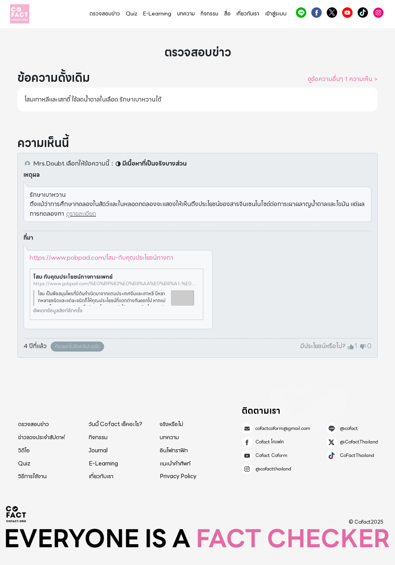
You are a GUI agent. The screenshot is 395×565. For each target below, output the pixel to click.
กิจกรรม (209, 14)
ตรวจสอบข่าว (104, 14)
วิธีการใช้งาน (32, 476)
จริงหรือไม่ (171, 424)
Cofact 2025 (16, 514)
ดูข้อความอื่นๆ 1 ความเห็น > (343, 79)
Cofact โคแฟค (316, 12)
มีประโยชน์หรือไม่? (323, 346)
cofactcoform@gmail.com (282, 428)
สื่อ (227, 14)
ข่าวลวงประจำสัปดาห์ (41, 437)
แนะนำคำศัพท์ (175, 463)
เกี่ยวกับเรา (247, 14)
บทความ (186, 14)
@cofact (301, 12)
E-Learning (157, 14)
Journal (98, 450)
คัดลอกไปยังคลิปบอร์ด (77, 346)
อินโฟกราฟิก (174, 450)
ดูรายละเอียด (81, 213)
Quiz (131, 14)
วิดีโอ (24, 450)
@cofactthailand (378, 12)
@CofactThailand (332, 12)
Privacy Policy (178, 476)
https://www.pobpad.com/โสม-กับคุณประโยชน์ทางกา (101, 257)
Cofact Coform (347, 12)
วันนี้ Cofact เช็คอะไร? (115, 424)
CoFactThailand (363, 12)
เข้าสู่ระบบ (276, 13)
